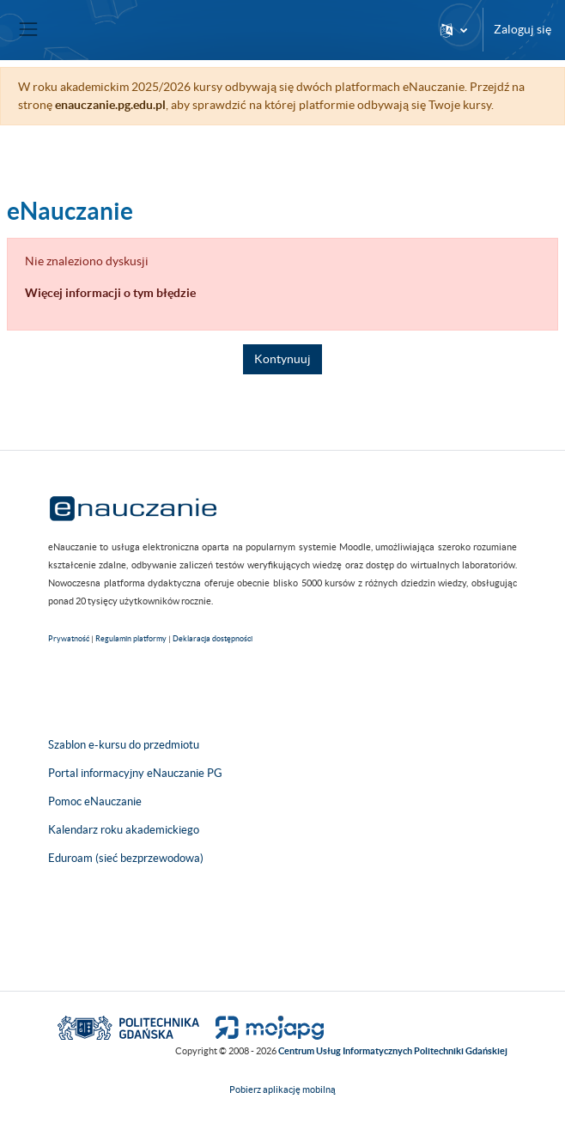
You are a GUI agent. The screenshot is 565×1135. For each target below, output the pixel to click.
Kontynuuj (282, 359)
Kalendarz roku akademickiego (123, 829)
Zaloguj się (522, 29)
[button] (453, 29)
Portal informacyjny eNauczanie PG (135, 773)
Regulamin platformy (131, 638)
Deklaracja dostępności (212, 638)
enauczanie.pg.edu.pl (110, 105)
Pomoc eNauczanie (95, 801)
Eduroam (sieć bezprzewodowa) (126, 858)
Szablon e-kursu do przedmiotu (123, 744)
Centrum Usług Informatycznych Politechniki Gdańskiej (392, 1051)
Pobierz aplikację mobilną (282, 1089)
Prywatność (68, 638)
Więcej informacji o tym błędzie (110, 293)
